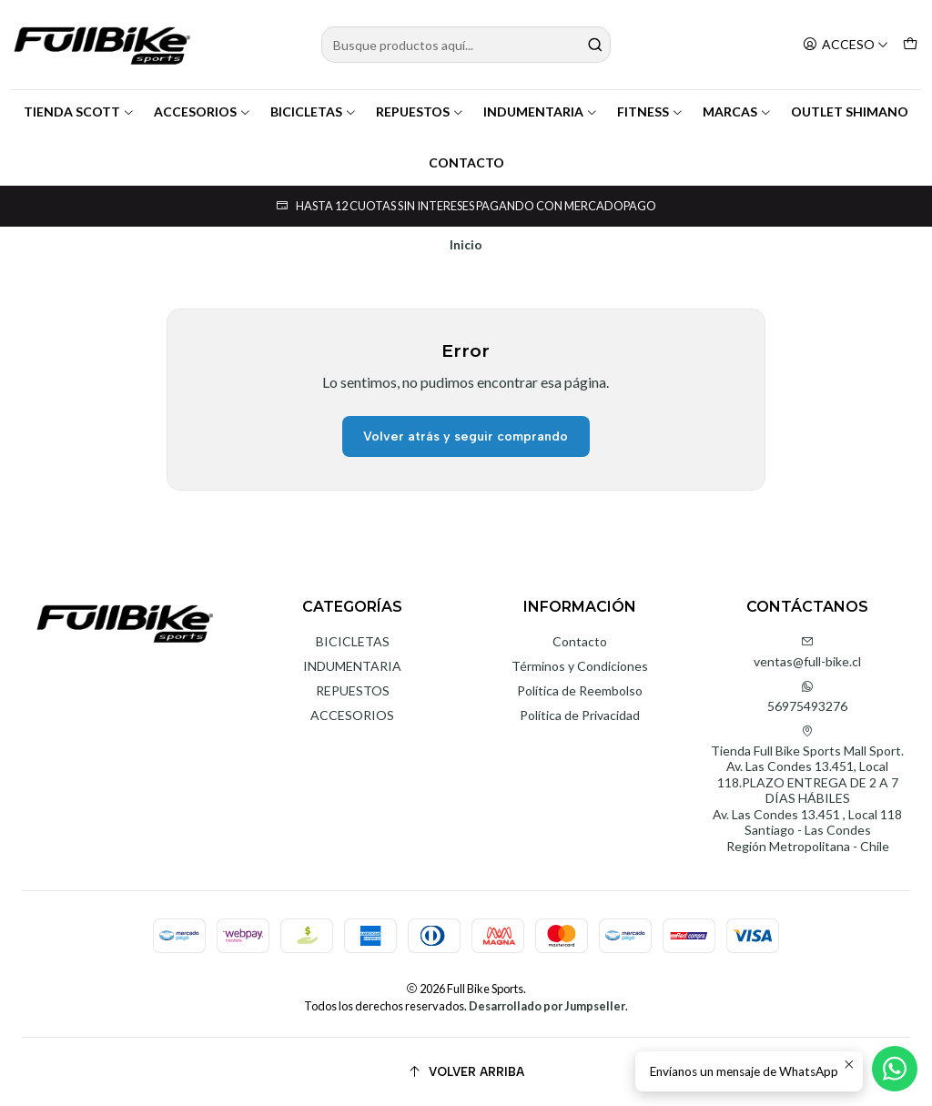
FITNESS (650, 111)
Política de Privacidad (580, 715)
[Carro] (910, 45)
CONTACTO (466, 162)
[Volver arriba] (466, 1072)
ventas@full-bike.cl (807, 652)
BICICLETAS (313, 111)
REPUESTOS (420, 111)
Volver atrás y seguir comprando (465, 436)
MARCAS (737, 111)
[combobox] (465, 44)
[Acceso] (845, 45)
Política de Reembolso (580, 690)
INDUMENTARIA (540, 111)
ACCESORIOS (202, 111)
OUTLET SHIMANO (849, 111)
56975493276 (807, 697)
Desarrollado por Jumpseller (547, 1006)
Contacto (579, 641)
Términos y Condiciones (580, 666)
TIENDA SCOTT (79, 111)
